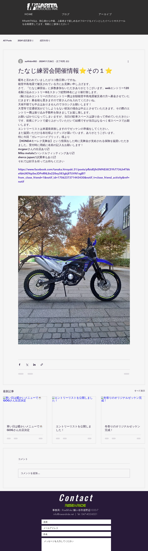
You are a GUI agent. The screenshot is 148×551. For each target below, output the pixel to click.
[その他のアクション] (128, 61)
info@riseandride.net (63, 514)
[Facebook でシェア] (19, 364)
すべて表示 (139, 390)
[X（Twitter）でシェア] (27, 364)
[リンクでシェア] (41, 364)
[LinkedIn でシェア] (34, 364)
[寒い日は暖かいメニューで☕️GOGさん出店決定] (25, 408)
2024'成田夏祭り (26, 40)
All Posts (7, 40)
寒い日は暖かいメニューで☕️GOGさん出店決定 (25, 428)
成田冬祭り (45, 40)
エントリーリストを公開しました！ (73, 428)
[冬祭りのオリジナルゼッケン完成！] (123, 408)
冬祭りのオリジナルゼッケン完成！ (122, 428)
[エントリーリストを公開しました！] (74, 408)
